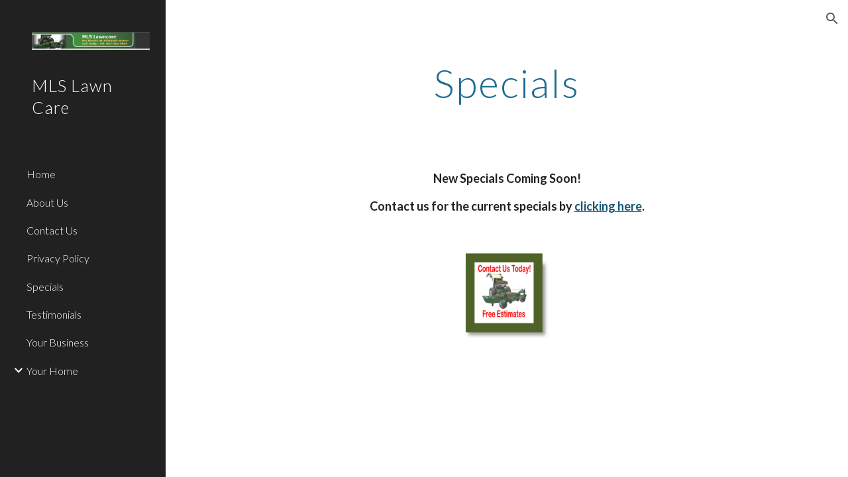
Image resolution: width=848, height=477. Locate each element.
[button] (832, 18)
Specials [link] (45, 286)
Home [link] (41, 174)
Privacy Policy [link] (57, 258)
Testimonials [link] (53, 314)
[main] (506, 83)
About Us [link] (47, 202)
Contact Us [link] (52, 230)
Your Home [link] (52, 370)
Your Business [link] (57, 342)
